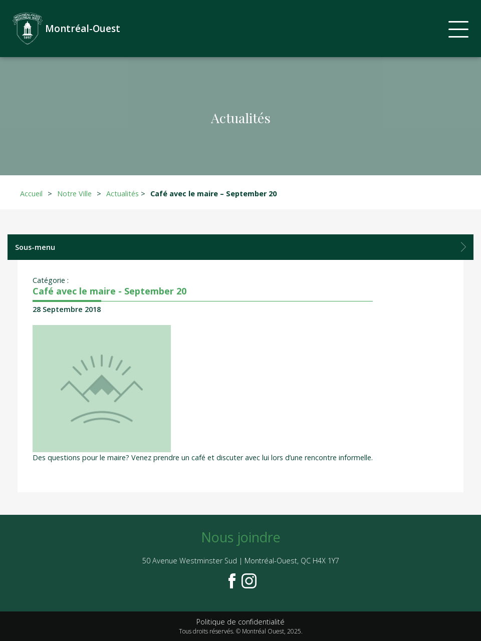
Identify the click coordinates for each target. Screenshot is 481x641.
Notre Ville (74, 193)
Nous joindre (241, 537)
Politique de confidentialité (240, 621)
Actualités (122, 193)
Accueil (31, 193)
